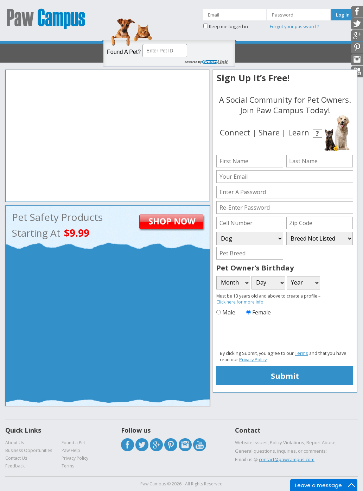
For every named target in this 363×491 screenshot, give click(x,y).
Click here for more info (239, 302)
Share (269, 132)
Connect (235, 132)
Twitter (141, 444)
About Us (14, 443)
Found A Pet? (124, 52)
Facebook (127, 444)
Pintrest (170, 444)
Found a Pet (73, 443)
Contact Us (16, 458)
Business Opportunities (28, 450)
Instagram (185, 444)
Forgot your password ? (294, 26)
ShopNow (182, 222)
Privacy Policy (253, 359)
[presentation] (269, 333)
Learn (298, 132)
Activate (45, 54)
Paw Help (71, 450)
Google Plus (156, 444)
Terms (301, 353)
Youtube (199, 444)
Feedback (15, 466)
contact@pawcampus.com (286, 459)
